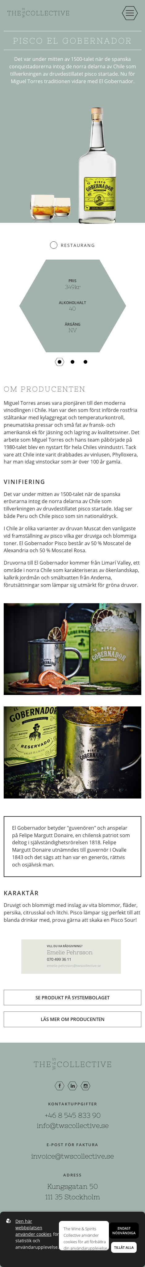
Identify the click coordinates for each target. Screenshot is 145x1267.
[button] (59, 362)
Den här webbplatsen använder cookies (33, 1227)
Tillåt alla (124, 1247)
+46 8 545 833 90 (73, 1115)
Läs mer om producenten (73, 1019)
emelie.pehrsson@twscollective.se (74, 965)
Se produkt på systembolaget (72, 997)
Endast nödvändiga (123, 1230)
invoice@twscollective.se (72, 1156)
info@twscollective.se (73, 1125)
